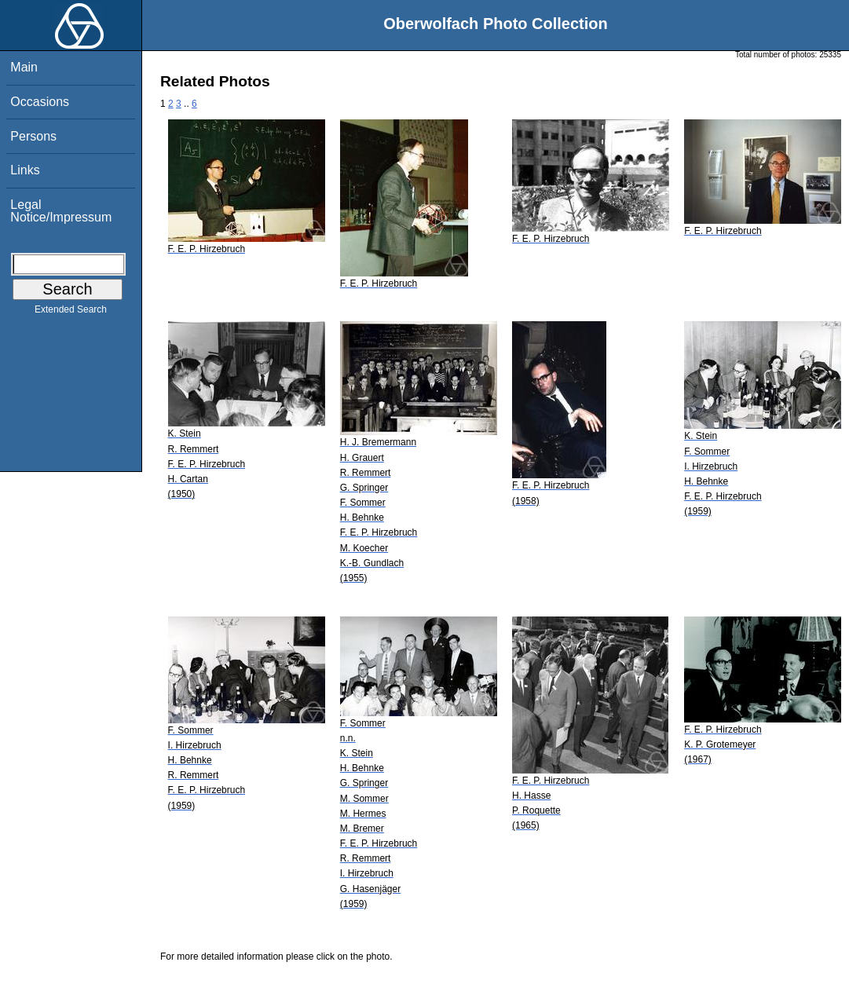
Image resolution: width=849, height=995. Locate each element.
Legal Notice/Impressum (61, 211)
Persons (33, 136)
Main (24, 67)
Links (24, 170)
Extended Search (71, 312)
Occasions (39, 101)
